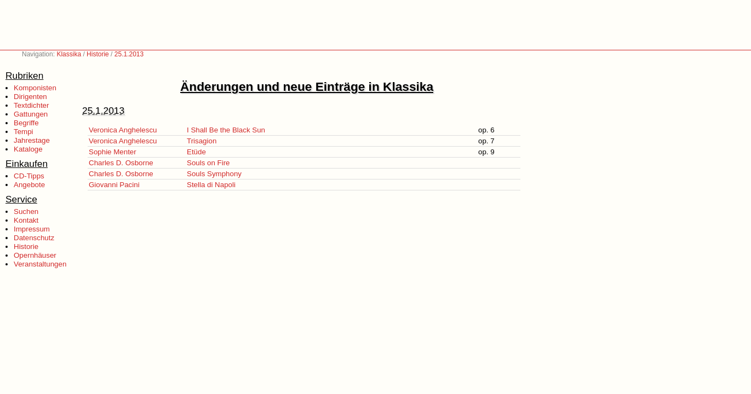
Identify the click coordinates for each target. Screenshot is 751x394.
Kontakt (26, 220)
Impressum (32, 229)
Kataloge (28, 149)
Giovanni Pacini (114, 185)
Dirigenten (30, 96)
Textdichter (31, 105)
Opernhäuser (35, 255)
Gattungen (31, 114)
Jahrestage (32, 140)
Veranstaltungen (40, 264)
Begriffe (26, 123)
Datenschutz (34, 238)
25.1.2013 (129, 54)
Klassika (68, 54)
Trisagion (201, 141)
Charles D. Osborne (121, 163)
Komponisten (35, 88)
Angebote (29, 185)
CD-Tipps (29, 176)
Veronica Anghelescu (123, 130)
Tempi (23, 132)
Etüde (196, 152)
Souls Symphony (214, 174)
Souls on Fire (208, 163)
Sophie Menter (112, 152)
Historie (98, 54)
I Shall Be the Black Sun (226, 130)
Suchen (26, 211)
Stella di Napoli (211, 185)
